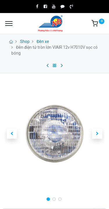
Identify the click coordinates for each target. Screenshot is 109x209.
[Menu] (9, 23)
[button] (11, 133)
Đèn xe (43, 41)
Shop (25, 41)
